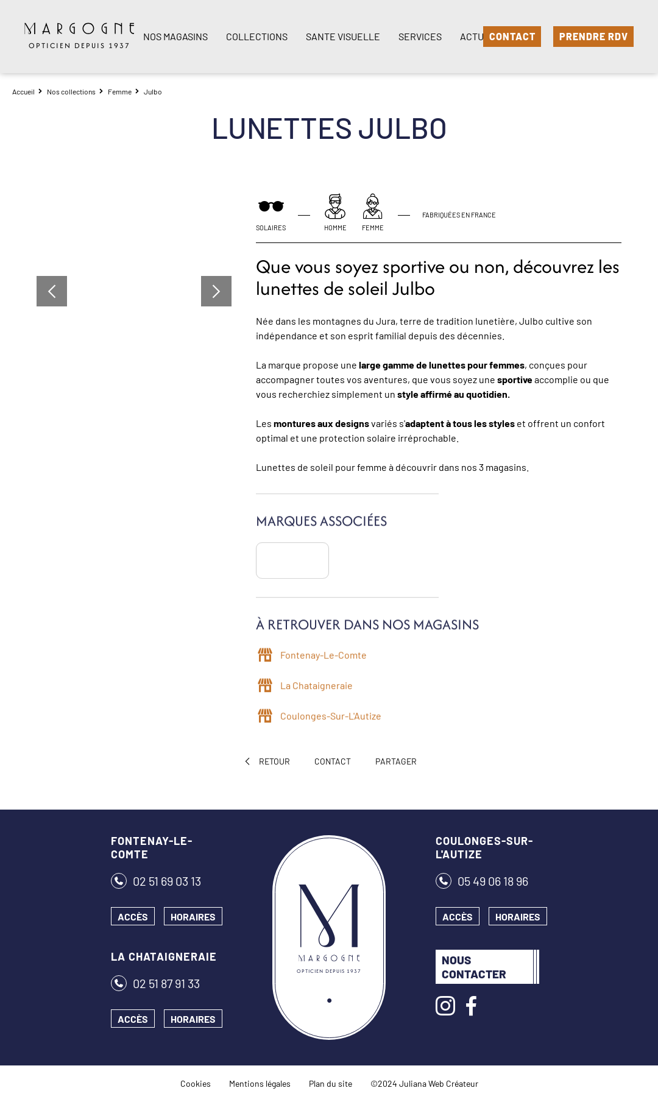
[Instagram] (445, 1005)
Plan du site (330, 1083)
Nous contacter (474, 967)
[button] (52, 291)
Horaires (193, 916)
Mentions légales (260, 1083)
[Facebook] (471, 1005)
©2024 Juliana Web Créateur (424, 1083)
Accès (133, 916)
